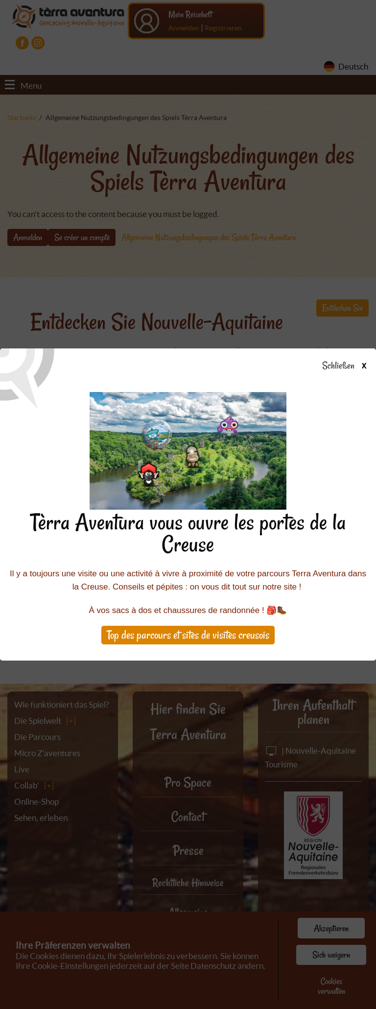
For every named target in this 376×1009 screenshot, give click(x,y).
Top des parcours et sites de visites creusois (188, 634)
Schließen (352, 366)
